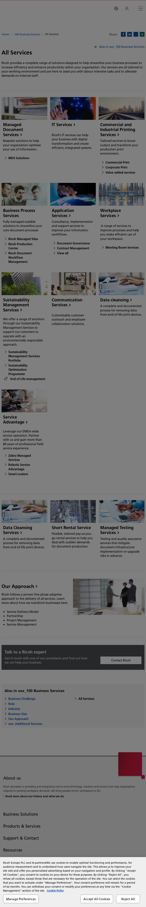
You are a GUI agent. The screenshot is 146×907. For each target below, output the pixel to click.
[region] (73, 882)
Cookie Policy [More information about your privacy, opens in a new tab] (55, 890)
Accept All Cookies (96, 899)
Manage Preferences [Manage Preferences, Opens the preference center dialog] (21, 899)
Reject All (128, 899)
